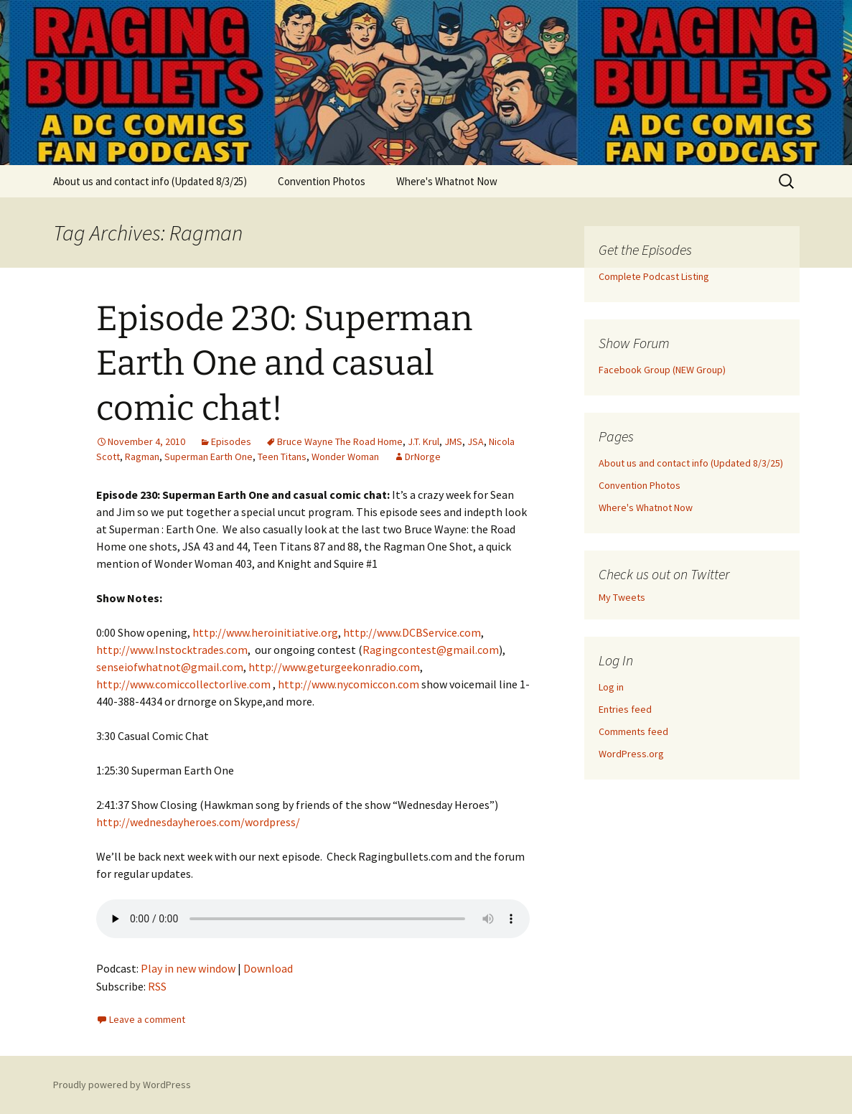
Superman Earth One (208, 456)
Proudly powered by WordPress (122, 1084)
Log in (611, 686)
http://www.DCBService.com (412, 632)
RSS (157, 986)
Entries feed (625, 709)
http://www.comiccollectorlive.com (183, 684)
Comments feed (633, 731)
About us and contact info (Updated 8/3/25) (150, 181)
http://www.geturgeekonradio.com (334, 667)
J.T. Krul (423, 441)
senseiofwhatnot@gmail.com (169, 667)
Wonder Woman (345, 456)
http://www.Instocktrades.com (172, 649)
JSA (475, 441)
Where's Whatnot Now (446, 181)
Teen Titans (282, 456)
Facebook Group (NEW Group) (662, 369)
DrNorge (423, 456)
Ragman (142, 456)
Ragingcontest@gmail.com (430, 649)
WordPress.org (631, 753)
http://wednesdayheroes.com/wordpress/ (198, 822)
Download (268, 968)
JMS (453, 441)
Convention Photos (321, 181)
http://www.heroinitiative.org (265, 632)
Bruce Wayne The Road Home (340, 441)
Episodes (231, 441)
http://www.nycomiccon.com (348, 684)
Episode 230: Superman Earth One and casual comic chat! (284, 363)
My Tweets (622, 597)
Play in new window (188, 968)
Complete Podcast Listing (654, 276)
